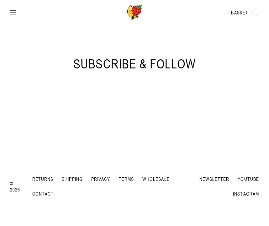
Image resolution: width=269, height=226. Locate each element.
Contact (43, 194)
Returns (43, 179)
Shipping (72, 179)
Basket (245, 12)
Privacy (100, 179)
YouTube (248, 179)
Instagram (246, 194)
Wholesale (156, 179)
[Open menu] (13, 12)
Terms (126, 179)
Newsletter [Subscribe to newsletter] (214, 179)
